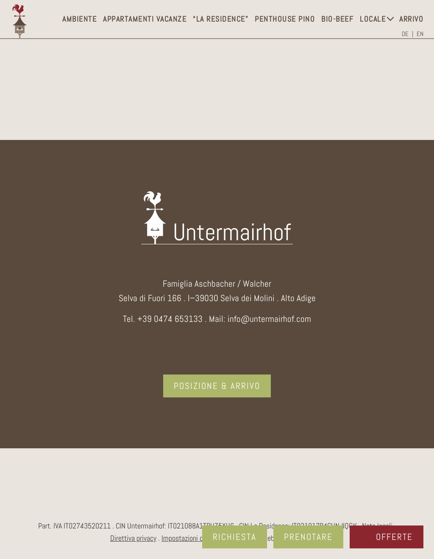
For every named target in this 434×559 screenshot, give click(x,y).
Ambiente (79, 19)
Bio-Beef (337, 19)
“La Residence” (220, 19)
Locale (373, 19)
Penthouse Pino (285, 19)
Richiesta (234, 536)
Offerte (394, 536)
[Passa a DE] (407, 34)
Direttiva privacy (133, 538)
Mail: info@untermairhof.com (260, 318)
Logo (20, 21)
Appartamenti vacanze (144, 19)
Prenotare (308, 536)
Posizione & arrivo (217, 385)
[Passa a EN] (420, 34)
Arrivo (411, 19)
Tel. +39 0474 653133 (163, 318)
